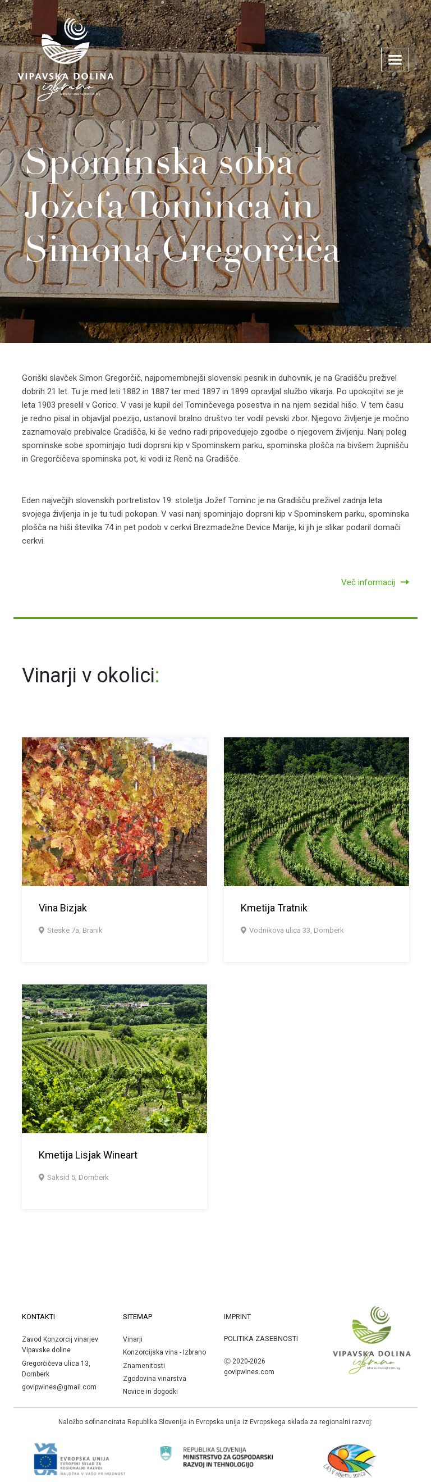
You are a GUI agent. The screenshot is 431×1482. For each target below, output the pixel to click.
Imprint (237, 1316)
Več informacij (375, 582)
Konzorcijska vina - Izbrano (164, 1352)
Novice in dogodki (150, 1392)
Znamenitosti (144, 1366)
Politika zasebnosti (261, 1338)
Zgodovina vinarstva (154, 1379)
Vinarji (133, 1339)
